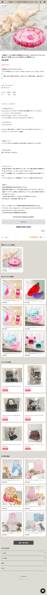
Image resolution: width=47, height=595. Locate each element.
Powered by (23, 579)
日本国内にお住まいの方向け (23, 227)
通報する (43, 231)
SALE (2, 568)
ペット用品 (4, 558)
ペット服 (3, 553)
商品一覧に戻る (23, 543)
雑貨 (2, 563)
